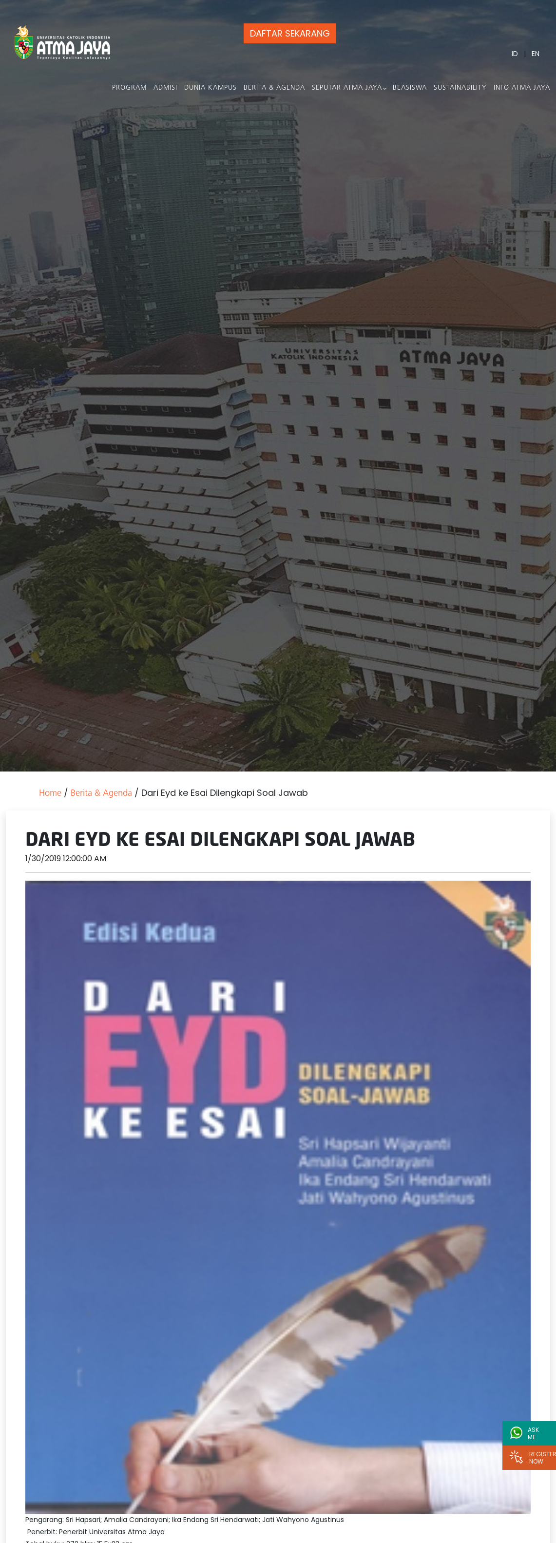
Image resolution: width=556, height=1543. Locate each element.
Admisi (165, 88)
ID (515, 53)
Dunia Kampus (210, 88)
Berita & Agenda (274, 88)
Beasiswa (410, 88)
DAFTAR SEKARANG (290, 33)
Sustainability (460, 88)
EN (535, 53)
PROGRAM (129, 88)
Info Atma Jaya (522, 88)
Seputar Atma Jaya (347, 88)
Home (50, 793)
